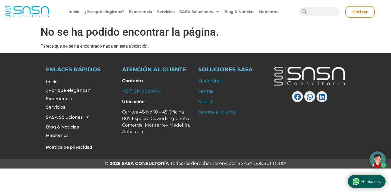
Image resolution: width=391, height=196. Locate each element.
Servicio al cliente (217, 112)
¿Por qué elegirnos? (104, 11)
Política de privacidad (69, 147)
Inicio (74, 11)
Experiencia (140, 11)
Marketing (209, 80)
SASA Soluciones (199, 11)
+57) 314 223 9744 (142, 91)
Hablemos (269, 11)
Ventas (205, 91)
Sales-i (205, 101)
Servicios (166, 11)
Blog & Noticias (239, 11)
